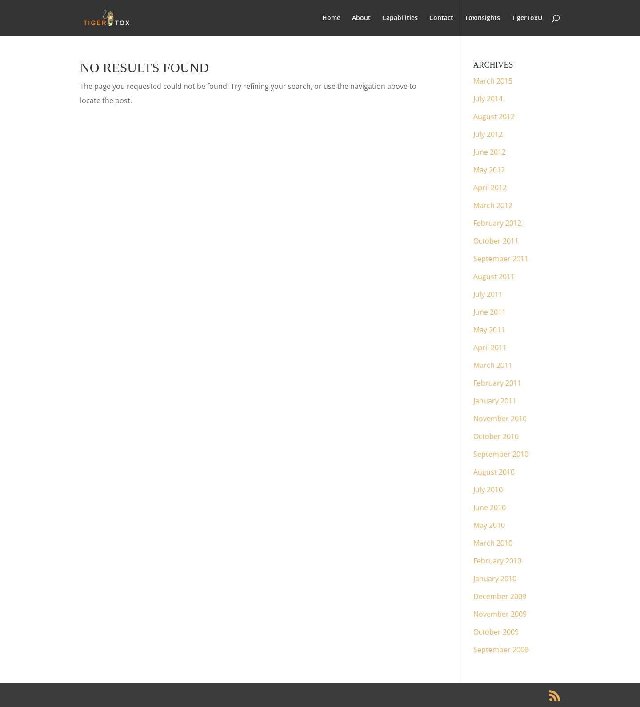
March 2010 (492, 543)
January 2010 (494, 578)
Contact (441, 18)
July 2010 (488, 490)
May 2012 (489, 170)
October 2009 (496, 632)
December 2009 (499, 596)
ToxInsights (482, 18)
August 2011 (494, 276)
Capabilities (400, 18)
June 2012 (489, 152)
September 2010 (500, 454)
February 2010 (497, 561)
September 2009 (500, 650)
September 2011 (500, 259)
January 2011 (494, 401)
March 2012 (492, 205)
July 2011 (488, 294)
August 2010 (494, 472)
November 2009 (500, 614)
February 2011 (497, 383)
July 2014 (488, 99)
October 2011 (496, 241)
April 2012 (490, 187)
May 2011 (489, 330)
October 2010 (496, 436)
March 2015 (492, 81)
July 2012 (488, 134)
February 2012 (497, 223)
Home (331, 18)
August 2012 (494, 116)
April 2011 (490, 347)
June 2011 (489, 312)
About (361, 18)
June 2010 (489, 507)
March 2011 (492, 365)
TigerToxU (527, 18)
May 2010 (489, 525)
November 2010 (500, 418)
